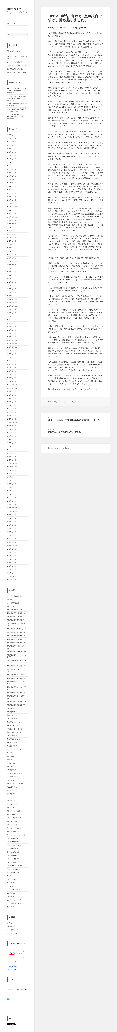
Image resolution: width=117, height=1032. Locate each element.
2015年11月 (10, 549)
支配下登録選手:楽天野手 (14, 705)
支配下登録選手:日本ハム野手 (16, 696)
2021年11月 (10, 303)
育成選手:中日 (11, 715)
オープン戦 (10, 886)
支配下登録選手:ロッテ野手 (15, 701)
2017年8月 (10, 477)
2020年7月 (10, 357)
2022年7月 (10, 275)
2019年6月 (10, 402)
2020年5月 (10, 364)
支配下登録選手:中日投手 (14, 617)
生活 (8, 753)
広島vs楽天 (10, 825)
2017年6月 (10, 484)
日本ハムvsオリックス (14, 838)
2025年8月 (10, 152)
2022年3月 (10, 289)
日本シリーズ (11, 879)
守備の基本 (10, 760)
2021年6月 (10, 320)
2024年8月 (10, 190)
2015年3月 (10, 566)
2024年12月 (10, 176)
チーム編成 (10, 790)
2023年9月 (10, 227)
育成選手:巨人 (11, 708)
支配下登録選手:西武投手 (14, 666)
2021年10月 (10, 306)
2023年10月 (10, 224)
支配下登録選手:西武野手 (14, 693)
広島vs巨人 (10, 801)
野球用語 (9, 606)
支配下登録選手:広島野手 (14, 643)
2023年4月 (10, 244)
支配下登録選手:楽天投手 (14, 678)
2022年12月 (10, 258)
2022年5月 (10, 282)
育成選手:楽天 (11, 746)
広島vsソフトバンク (13, 818)
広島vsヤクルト (12, 811)
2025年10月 (10, 145)
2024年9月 (10, 186)
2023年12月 (10, 217)
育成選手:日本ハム (12, 739)
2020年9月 (10, 350)
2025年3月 (10, 169)
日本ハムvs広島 (12, 862)
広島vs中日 (10, 808)
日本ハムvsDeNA (12, 869)
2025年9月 (10, 149)
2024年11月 (10, 179)
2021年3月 (10, 330)
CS (8, 876)
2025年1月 (10, 173)
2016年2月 (10, 539)
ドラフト (9, 794)
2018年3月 (10, 453)
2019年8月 (10, 395)
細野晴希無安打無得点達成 (15, 69)
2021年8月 (10, 313)
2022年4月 (10, 285)
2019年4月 (10, 409)
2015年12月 (10, 546)
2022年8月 (10, 272)
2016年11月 (10, 508)
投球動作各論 (11, 766)
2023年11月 (10, 221)
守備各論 (9, 599)
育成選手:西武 (11, 736)
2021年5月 (10, 323)
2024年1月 (10, 214)
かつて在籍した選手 (13, 903)
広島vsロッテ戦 (12, 832)
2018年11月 (10, 426)
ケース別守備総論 (12, 596)
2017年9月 (10, 474)
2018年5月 (10, 446)
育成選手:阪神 (11, 712)
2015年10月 (10, 552)
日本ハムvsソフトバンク (14, 835)
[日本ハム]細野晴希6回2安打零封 (17, 104)
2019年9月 (10, 392)
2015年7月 (10, 559)
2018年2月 (10, 457)
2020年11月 (10, 344)
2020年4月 (10, 368)
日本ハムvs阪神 (12, 855)
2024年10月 (10, 183)
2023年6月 (10, 238)
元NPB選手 (10, 787)
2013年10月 (10, 576)
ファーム (9, 797)
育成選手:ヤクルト (12, 722)
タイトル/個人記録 (12, 890)
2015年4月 (10, 563)
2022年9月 (10, 268)
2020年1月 (10, 378)
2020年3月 (10, 371)
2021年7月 (10, 316)
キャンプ (9, 883)
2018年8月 (10, 436)
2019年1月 (10, 419)
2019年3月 (10, 412)
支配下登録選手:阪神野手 (14, 636)
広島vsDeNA (11, 814)
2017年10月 (10, 470)
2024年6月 (10, 197)
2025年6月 (10, 159)
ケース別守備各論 (12, 603)
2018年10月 (10, 429)
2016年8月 (10, 518)
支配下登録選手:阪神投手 (14, 613)
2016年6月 (10, 525)
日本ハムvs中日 (12, 859)
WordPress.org (12, 933)
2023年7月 (10, 234)
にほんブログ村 (11, 969)
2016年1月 (10, 542)
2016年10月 (10, 511)
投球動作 (9, 763)
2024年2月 (10, 210)
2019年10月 (10, 388)
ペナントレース (11, 873)
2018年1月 (10, 460)
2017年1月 (10, 501)
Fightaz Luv (14, 8)
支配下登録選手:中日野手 (14, 639)
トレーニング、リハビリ (14, 784)
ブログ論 (9, 896)
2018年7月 (10, 440)
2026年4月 (10, 135)
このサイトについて (13, 900)
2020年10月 (10, 347)
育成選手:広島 (11, 719)
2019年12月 (10, 381)
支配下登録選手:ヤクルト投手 (16, 623)
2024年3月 (10, 207)
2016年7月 (10, 522)
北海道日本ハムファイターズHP (17, 990)
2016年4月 (10, 532)
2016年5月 (10, 528)
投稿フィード (11, 926)
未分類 (9, 907)
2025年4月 (10, 166)
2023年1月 (10, 255)
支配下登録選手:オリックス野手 (16, 687)
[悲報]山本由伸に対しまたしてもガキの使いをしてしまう (17, 116)
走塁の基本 (10, 756)
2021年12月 (10, 299)
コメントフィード (12, 930)
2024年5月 (10, 200)
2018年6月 (10, 443)
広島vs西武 (10, 821)
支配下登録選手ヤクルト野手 (16, 646)
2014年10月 (10, 569)
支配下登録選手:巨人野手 (14, 632)
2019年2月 (10, 416)
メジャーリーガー (12, 749)
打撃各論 (9, 780)
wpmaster (82, 27)
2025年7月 (10, 155)
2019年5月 (10, 405)
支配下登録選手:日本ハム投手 (16, 669)
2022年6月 (10, 279)
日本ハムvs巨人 (12, 852)
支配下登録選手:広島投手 (14, 620)
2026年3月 (10, 138)
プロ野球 (9, 893)
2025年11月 (10, 142)
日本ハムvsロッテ (12, 845)
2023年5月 (10, 241)
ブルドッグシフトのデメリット (16, 65)
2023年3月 (10, 248)
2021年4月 (10, 327)
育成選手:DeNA (11, 725)
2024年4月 (10, 203)
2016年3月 (10, 535)
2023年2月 (10, 251)
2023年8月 (10, 231)
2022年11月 (10, 262)
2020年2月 (10, 374)
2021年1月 (10, 337)
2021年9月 (10, 309)
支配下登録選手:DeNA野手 (15, 651)
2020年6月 (10, 361)
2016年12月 (10, 504)
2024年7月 (10, 193)
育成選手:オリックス (13, 732)
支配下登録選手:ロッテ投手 (15, 675)
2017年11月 (10, 467)
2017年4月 (10, 491)
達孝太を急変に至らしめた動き (16, 72)
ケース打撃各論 (11, 773)
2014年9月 (10, 573)
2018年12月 (10, 422)
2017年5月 (10, 487)
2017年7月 (10, 481)
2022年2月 (10, 292)
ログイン (9, 923)
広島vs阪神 (10, 804)
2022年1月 (10, 296)
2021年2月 (10, 333)
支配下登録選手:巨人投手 (14, 610)
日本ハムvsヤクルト (13, 866)
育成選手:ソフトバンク (14, 729)
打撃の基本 (10, 770)
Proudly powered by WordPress (58, 448)
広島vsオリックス (12, 828)
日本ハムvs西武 (12, 842)
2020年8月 (10, 354)
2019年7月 (10, 398)
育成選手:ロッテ (12, 742)
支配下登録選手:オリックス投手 (16, 660)
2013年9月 (10, 580)
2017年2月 (10, 498)
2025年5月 (10, 162)
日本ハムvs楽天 (12, 849)
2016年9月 (10, 515)
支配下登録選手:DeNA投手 (15, 629)
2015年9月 (10, 556)
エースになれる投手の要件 (15, 62)
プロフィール (11, 24)
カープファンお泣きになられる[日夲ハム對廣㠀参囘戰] (16, 90)
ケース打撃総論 (11, 777)
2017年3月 (10, 494)
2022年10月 (10, 265)
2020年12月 (10, 340)
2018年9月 (10, 433)
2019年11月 (10, 385)
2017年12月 (10, 463)
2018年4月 (10, 450)
